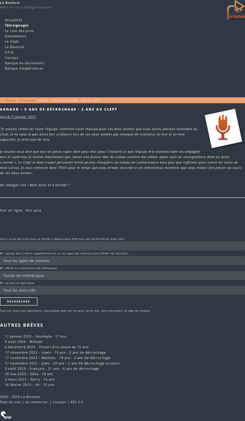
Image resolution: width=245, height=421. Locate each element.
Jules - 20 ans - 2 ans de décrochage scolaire (80, 363)
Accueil (11, 100)
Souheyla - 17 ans (51, 336)
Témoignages (17, 25)
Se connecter (36, 402)
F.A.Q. (9, 52)
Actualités (13, 20)
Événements (15, 36)
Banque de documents (25, 63)
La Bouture (10, 2)
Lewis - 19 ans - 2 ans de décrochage (73, 352)
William (36, 341)
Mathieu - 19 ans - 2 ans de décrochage (76, 358)
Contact (12, 57)
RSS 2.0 (76, 402)
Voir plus (33, 210)
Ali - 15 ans (45, 384)
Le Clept (12, 41)
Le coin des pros (19, 31)
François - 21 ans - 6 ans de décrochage (65, 368)
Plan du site (10, 402)
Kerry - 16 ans (42, 379)
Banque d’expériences (24, 68)
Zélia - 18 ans (41, 374)
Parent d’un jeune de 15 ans (64, 347)
